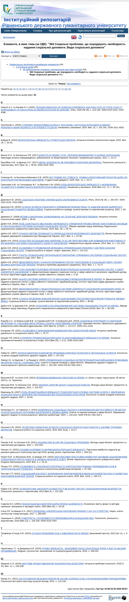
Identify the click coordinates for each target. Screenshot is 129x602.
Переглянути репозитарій (91, 30)
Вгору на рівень (12, 52)
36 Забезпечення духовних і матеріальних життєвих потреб (52, 69)
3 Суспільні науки (24, 67)
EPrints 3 (87, 596)
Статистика (118, 30)
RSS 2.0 (124, 56)
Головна (37, 30)
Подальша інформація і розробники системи (81, 598)
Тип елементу (74, 83)
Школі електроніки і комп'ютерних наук (18, 598)
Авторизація (9, 37)
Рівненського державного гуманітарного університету (64, 22)
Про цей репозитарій (60, 30)
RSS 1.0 (111, 56)
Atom (99, 56)
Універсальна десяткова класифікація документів (34, 64)
